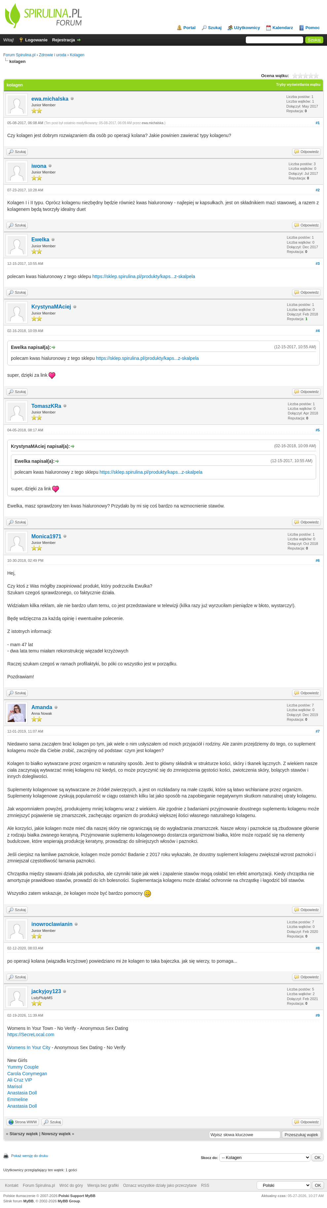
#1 (318, 123)
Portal (189, 27)
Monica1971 (46, 536)
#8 (318, 948)
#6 (318, 560)
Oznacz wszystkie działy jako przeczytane (160, 1185)
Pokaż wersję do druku (29, 1156)
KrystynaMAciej (51, 307)
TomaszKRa (46, 406)
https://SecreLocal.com (30, 1034)
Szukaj (215, 27)
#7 (318, 731)
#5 (318, 430)
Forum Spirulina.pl (19, 55)
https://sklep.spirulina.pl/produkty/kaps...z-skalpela (143, 276)
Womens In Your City (29, 1047)
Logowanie (36, 39)
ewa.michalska (49, 99)
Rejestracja (63, 39)
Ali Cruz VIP (19, 1080)
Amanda (41, 707)
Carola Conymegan (27, 1073)
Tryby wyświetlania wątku (298, 84)
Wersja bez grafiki (103, 1185)
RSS (205, 1185)
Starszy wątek (24, 1133)
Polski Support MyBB (76, 1196)
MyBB (28, 1201)
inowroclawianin (51, 924)
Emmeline (17, 1099)
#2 (318, 190)
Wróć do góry (71, 1185)
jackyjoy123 (46, 991)
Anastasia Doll (22, 1092)
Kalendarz (282, 27)
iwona (38, 166)
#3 (318, 264)
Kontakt (11, 1185)
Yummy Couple (23, 1067)
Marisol (14, 1086)
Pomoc (313, 27)
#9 (318, 1015)
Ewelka (40, 239)
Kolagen (77, 55)
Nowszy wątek (56, 1133)
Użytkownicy (247, 27)
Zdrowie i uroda (52, 55)
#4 (318, 331)
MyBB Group (69, 1201)
